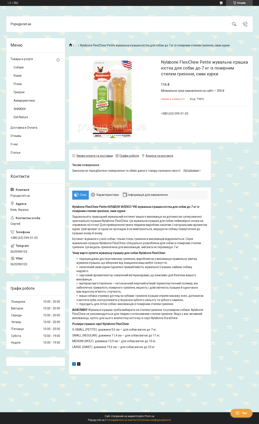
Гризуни (19, 92)
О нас (14, 144)
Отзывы (15, 135)
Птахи (18, 84)
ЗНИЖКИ (20, 109)
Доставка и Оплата (23, 127)
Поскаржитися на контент (121, 420)
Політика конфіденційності (155, 420)
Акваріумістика (24, 100)
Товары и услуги (21, 59)
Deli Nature (21, 117)
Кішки (18, 75)
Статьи (15, 152)
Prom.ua (149, 416)
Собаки (19, 67)
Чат (241, 413)
